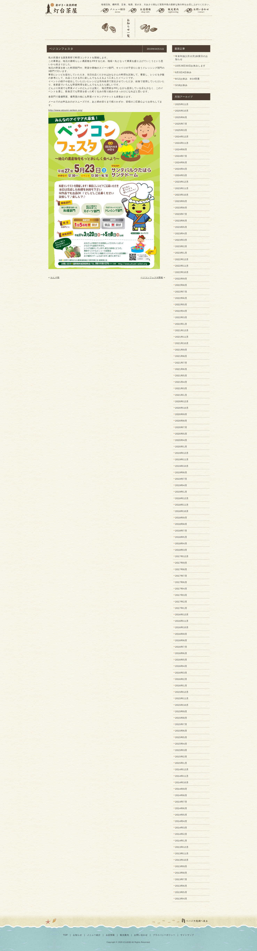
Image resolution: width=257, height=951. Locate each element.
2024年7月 (181, 156)
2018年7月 (181, 530)
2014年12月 (182, 769)
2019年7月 (181, 479)
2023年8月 (181, 207)
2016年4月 (181, 666)
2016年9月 (181, 634)
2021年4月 (181, 382)
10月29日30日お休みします (190, 65)
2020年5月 (181, 433)
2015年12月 (182, 692)
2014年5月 (181, 814)
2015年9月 (181, 711)
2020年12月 (182, 401)
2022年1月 (181, 324)
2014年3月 (181, 827)
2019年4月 (181, 485)
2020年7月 (181, 427)
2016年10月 (182, 627)
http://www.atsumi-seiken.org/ (65, 110)
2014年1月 (181, 840)
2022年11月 (182, 265)
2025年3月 (181, 130)
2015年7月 (181, 724)
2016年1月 (181, 685)
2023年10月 (182, 194)
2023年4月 (181, 233)
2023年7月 (181, 214)
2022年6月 (181, 298)
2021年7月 (181, 362)
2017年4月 (181, 588)
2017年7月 (181, 575)
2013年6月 (181, 885)
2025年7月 (181, 123)
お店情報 (142, 11)
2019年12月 (182, 453)
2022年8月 (181, 285)
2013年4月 (181, 898)
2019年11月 (182, 459)
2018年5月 (181, 537)
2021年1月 (181, 395)
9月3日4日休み (183, 72)
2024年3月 (181, 175)
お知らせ (77, 935)
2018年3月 (181, 550)
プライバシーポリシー (164, 935)
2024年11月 (182, 143)
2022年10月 (182, 272)
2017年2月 (181, 601)
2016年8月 (181, 640)
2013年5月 (181, 892)
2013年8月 (181, 872)
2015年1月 (181, 763)
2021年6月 (181, 369)
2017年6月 (181, 582)
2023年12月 (182, 181)
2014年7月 (181, 801)
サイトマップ (187, 935)
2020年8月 (181, 420)
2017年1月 (181, 608)
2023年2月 (181, 246)
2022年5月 (181, 304)
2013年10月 (182, 860)
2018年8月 (181, 524)
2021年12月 (182, 330)
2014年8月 (181, 795)
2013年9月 (181, 866)
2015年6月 (181, 730)
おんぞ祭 (55, 277)
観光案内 (170, 11)
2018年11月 (182, 504)
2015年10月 (182, 705)
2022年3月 (181, 317)
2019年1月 (181, 491)
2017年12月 (182, 556)
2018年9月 (181, 517)
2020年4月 (181, 440)
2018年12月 (182, 498)
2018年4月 (181, 543)
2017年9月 (181, 562)
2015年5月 (181, 737)
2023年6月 (181, 220)
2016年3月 (181, 672)
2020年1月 (181, 446)
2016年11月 (182, 621)
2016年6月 (181, 653)
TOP (65, 935)
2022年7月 (181, 291)
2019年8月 (181, 472)
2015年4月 (181, 743)
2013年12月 (182, 847)
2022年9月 (181, 278)
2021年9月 (181, 349)
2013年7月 (181, 879)
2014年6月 (181, 808)
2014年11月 (182, 776)
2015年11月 (182, 698)
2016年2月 (181, 679)
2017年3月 (181, 595)
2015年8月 (181, 718)
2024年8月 (181, 149)
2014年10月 (182, 782)
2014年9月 (181, 789)
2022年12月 (182, 259)
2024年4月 (181, 169)
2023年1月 (181, 252)
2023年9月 (181, 201)
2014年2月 (181, 834)
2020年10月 (182, 408)
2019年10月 (182, 466)
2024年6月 (181, 162)
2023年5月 (181, 227)
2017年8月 (181, 569)
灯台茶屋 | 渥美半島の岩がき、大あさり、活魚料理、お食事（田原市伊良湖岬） (61, 9)
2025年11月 (182, 104)
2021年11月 (182, 337)
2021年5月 (181, 375)
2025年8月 (181, 117)
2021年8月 (181, 356)
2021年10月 (182, 343)
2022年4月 (181, 311)
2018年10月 (182, 511)
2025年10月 (182, 110)
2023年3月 (181, 240)
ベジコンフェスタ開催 (152, 277)
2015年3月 (181, 750)
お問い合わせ (198, 11)
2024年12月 (182, 136)
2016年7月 (181, 647)
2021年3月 (181, 388)
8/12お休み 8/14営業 (187, 78)
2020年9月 (181, 414)
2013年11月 (182, 853)
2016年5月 (181, 659)
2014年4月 (181, 821)
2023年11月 (182, 188)
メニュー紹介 (113, 11)
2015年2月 (181, 756)
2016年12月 (182, 614)
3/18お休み (181, 85)
